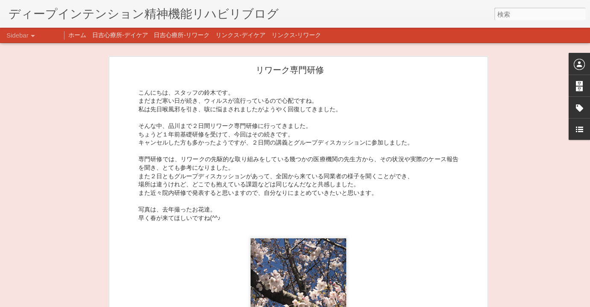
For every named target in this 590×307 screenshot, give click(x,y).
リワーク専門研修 (290, 69)
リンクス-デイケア (241, 35)
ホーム (77, 35)
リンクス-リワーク (296, 35)
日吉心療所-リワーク (182, 35)
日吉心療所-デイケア (120, 35)
